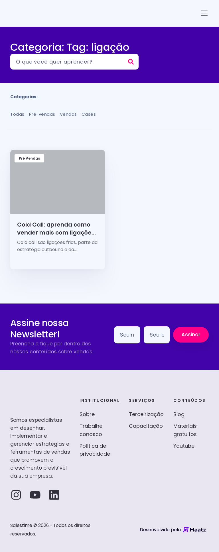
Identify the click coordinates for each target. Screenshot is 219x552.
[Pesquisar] (74, 62)
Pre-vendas (42, 114)
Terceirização (146, 414)
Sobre (87, 414)
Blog (178, 414)
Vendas (68, 114)
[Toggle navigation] (204, 13)
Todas (17, 114)
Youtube (183, 445)
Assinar (190, 334)
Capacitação (146, 425)
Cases (89, 114)
